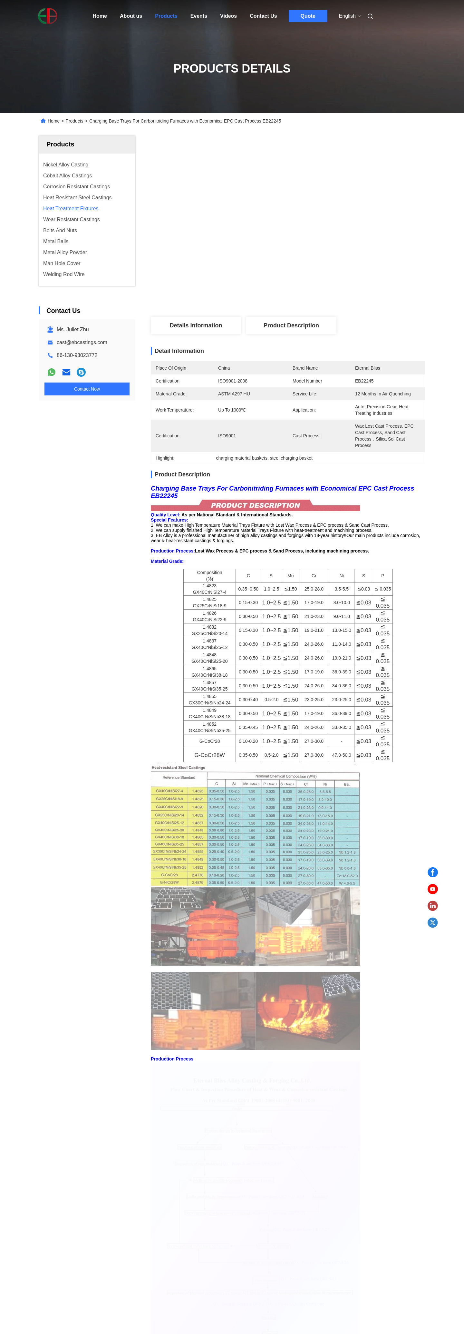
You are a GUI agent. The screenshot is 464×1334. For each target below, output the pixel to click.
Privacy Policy (98, 1271)
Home (100, 16)
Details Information (195, 325)
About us (131, 16)
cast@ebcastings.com (82, 342)
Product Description (291, 325)
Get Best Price (322, 295)
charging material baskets (275, 955)
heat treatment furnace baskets (202, 955)
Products (166, 16)
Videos (228, 16)
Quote (308, 16)
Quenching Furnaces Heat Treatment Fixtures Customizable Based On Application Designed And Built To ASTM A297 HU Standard (181, 1126)
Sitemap (71, 1271)
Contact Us (263, 16)
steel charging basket (335, 955)
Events (198, 16)
